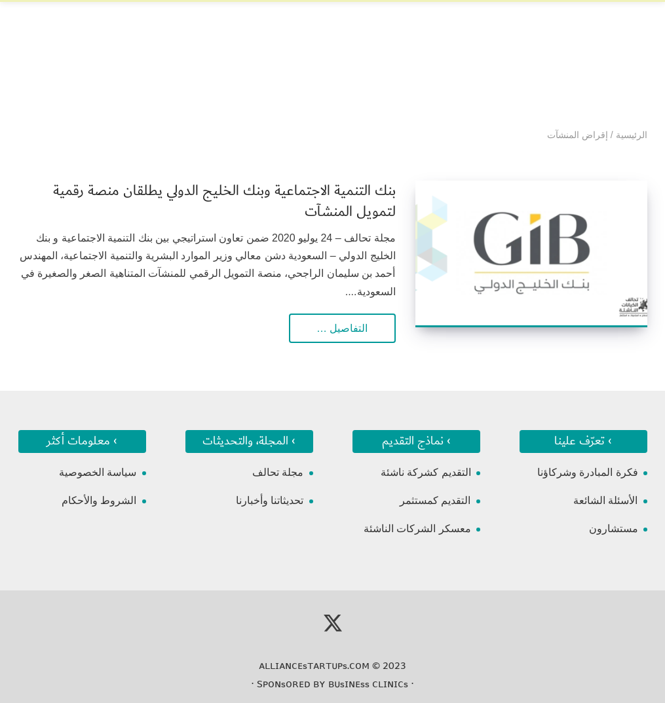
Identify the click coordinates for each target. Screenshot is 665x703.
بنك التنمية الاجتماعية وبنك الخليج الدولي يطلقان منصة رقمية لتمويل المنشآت (224, 201)
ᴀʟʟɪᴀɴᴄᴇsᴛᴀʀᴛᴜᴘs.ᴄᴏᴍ (314, 665)
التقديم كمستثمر (435, 500)
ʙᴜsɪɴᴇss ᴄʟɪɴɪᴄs (368, 684)
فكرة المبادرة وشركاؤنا (587, 472)
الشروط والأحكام (99, 500)
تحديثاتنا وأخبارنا (269, 500)
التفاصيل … (342, 328)
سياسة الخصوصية (97, 472)
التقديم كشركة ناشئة (426, 472)
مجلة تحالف (277, 472)
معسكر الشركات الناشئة (417, 528)
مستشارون (613, 528)
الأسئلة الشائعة (605, 500)
